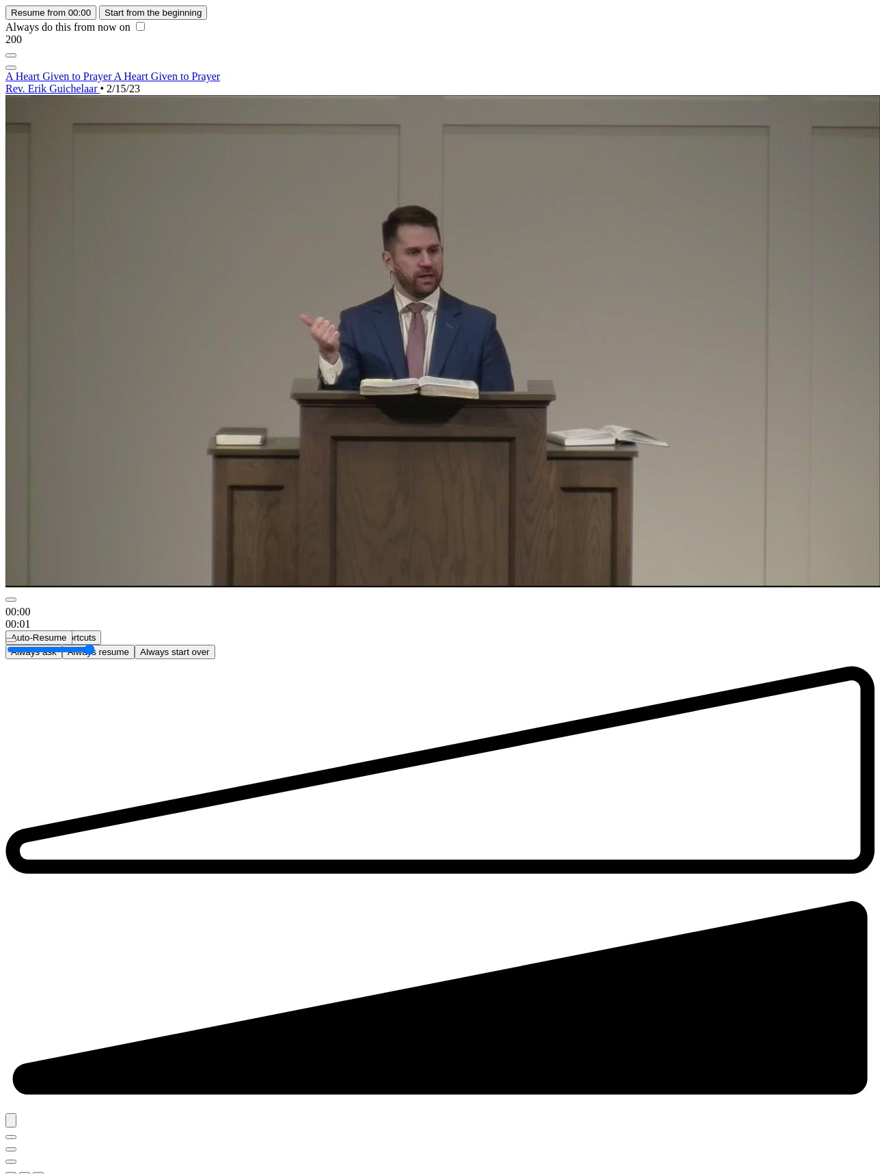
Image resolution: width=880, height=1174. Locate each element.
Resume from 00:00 (51, 13)
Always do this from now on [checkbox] (75, 27)
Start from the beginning (153, 13)
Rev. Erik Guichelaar (52, 88)
